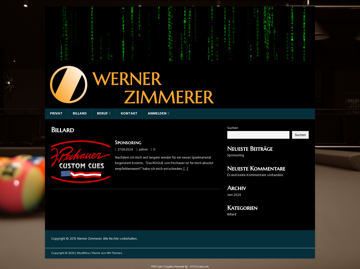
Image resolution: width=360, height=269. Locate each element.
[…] (186, 169)
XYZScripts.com (199, 266)
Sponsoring (128, 143)
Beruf (102, 113)
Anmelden (157, 113)
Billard (80, 113)
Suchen (232, 128)
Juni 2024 (234, 195)
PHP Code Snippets (162, 266)
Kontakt (129, 113)
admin (143, 149)
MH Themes (114, 253)
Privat (56, 113)
